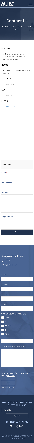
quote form (10, 376)
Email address (6, 182)
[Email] (11, 426)
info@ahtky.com (9, 106)
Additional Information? (12, 347)
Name (3, 173)
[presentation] (15, 222)
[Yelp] (17, 426)
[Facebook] (15, 426)
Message (4, 192)
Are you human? (7, 217)
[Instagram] (23, 426)
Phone (4, 304)
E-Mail (4, 294)
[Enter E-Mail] (17, 410)
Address (5, 284)
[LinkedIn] (20, 426)
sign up (17, 416)
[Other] (17, 341)
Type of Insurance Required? (14, 314)
